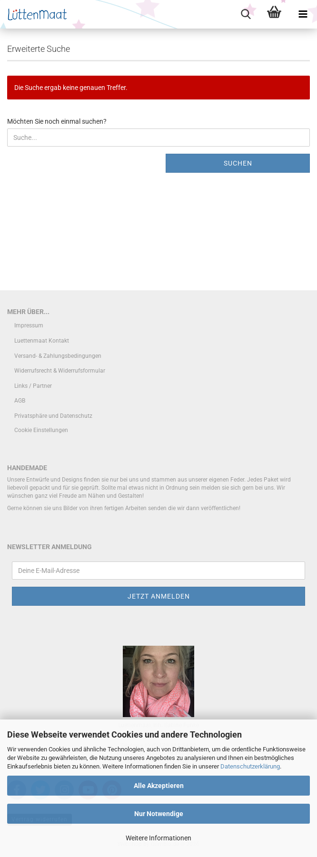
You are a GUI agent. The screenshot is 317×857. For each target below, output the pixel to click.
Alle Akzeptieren (159, 785)
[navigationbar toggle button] (302, 14)
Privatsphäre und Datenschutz (53, 416)
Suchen (238, 163)
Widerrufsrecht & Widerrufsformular (59, 370)
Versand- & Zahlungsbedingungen (57, 356)
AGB (19, 400)
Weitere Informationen (158, 838)
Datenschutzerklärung (250, 766)
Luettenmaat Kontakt (41, 340)
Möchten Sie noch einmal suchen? (57, 121)
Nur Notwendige (158, 814)
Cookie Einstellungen (41, 430)
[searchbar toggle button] (245, 14)
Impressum (28, 325)
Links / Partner (33, 386)
